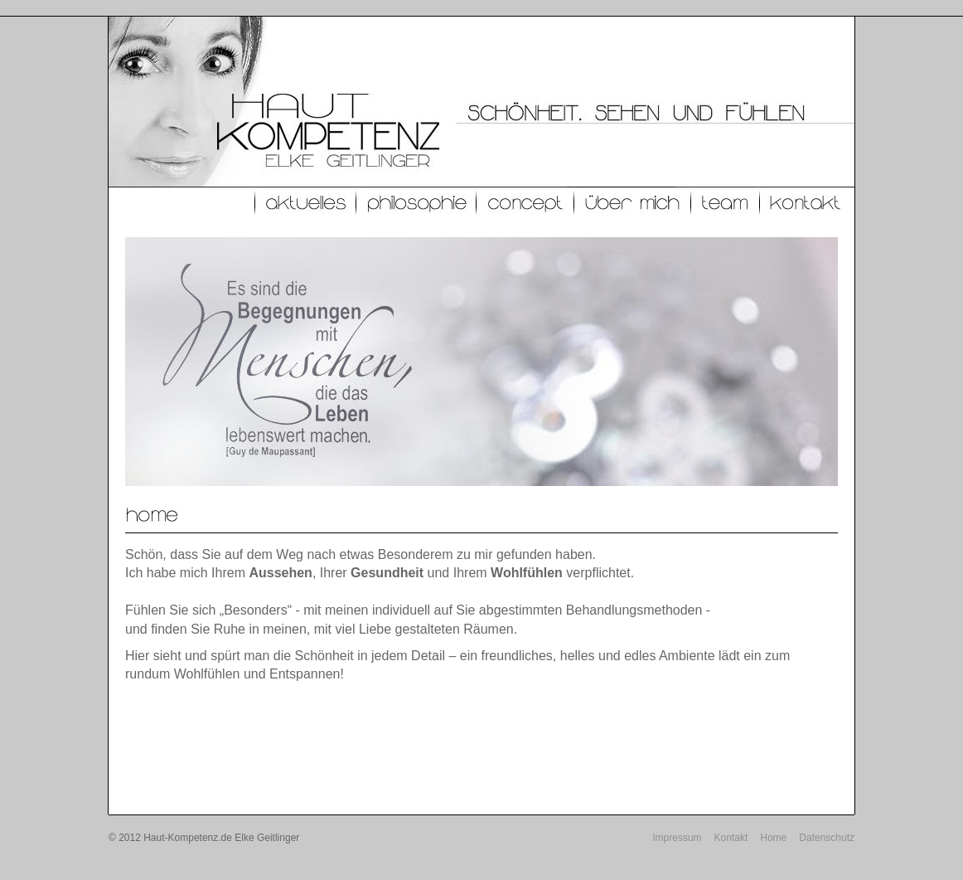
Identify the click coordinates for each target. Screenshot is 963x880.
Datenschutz (826, 838)
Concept (525, 203)
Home (773, 838)
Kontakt (806, 203)
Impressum (676, 838)
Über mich (632, 203)
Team (725, 203)
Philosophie (416, 203)
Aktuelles (305, 203)
